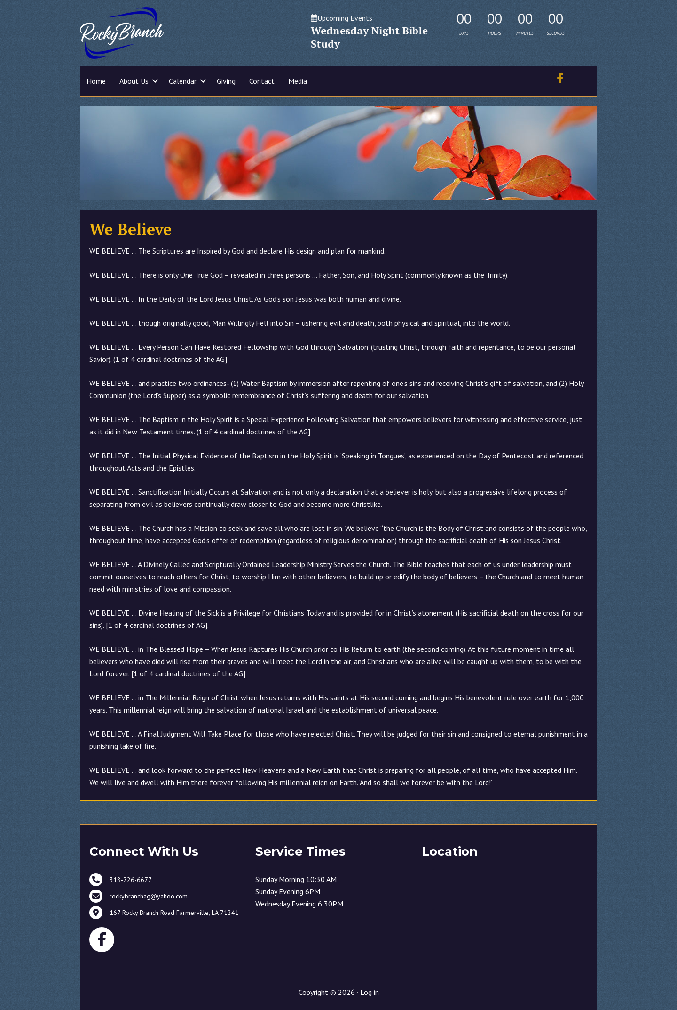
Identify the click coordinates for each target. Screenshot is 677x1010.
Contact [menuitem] (262, 81)
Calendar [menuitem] (183, 81)
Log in (369, 992)
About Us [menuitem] (134, 81)
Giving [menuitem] (226, 81)
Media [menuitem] (297, 81)
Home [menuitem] (96, 81)
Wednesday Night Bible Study (369, 37)
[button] (155, 81)
